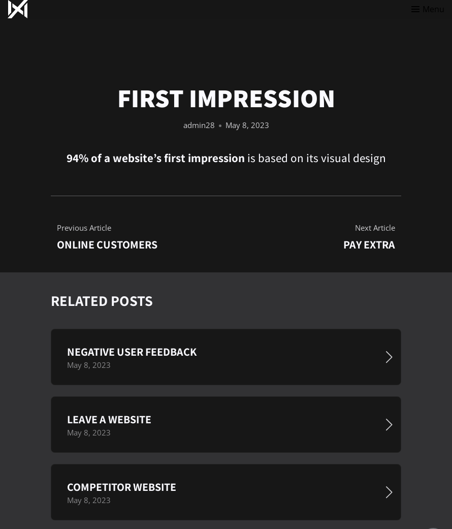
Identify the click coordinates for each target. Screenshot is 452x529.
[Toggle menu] (427, 9)
